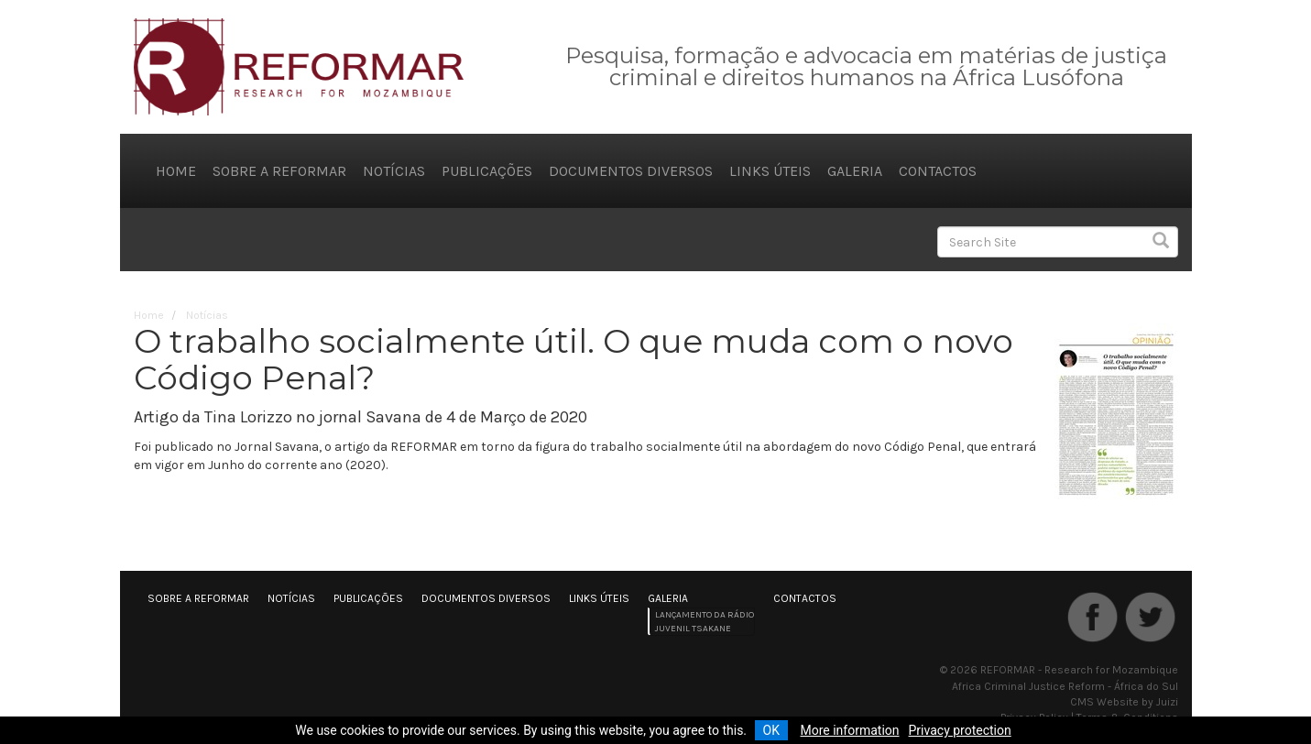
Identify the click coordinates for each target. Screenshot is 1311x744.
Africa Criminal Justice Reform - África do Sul (1065, 686)
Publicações (487, 171)
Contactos (938, 171)
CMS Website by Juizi (1124, 701)
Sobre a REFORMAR (279, 171)
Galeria (854, 171)
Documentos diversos (631, 171)
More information (849, 730)
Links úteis (770, 171)
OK (771, 730)
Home (176, 171)
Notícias (394, 171)
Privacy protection (960, 730)
